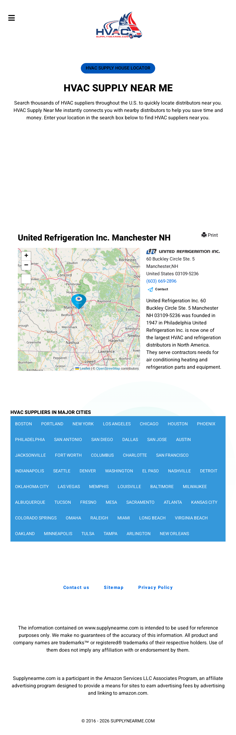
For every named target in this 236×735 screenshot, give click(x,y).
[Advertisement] (118, 168)
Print (210, 235)
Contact (161, 289)
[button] (79, 301)
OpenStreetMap (108, 368)
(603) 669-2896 (161, 281)
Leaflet (82, 368)
